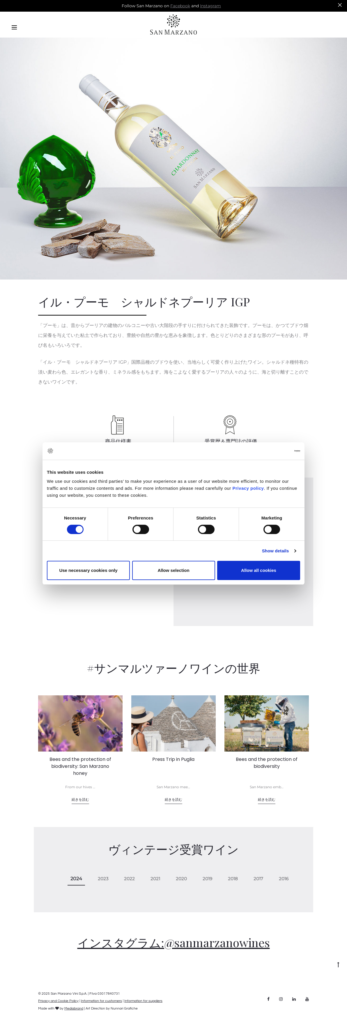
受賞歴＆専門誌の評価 (231, 441)
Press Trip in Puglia (173, 759)
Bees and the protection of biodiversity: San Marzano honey (80, 766)
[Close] (340, 4)
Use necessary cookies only (88, 570)
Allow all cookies (258, 570)
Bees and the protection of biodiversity (267, 763)
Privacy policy (247, 488)
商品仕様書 (118, 441)
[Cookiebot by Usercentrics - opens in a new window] (274, 451)
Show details (275, 550)
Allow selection (173, 570)
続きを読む (80, 799)
